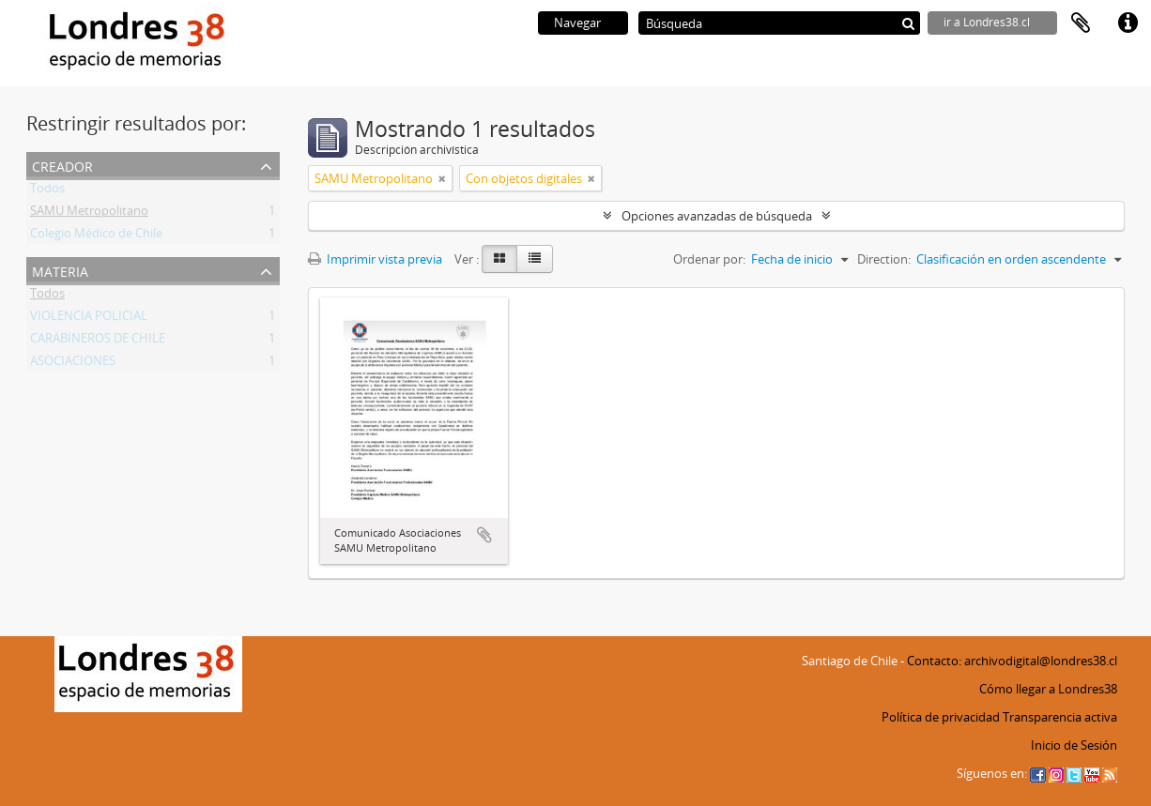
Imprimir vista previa (375, 259)
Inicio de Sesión (1074, 745)
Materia (60, 269)
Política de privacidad (941, 716)
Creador (62, 164)
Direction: (884, 259)
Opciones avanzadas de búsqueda (717, 215)
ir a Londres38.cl (987, 22)
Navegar (577, 22)
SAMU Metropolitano (89, 213)
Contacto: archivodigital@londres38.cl (1012, 660)
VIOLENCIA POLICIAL (88, 319)
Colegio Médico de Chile (96, 236)
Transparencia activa (1060, 716)
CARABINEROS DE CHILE (97, 341)
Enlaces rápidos (1127, 23)
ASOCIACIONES (72, 364)
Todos (47, 191)
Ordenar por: (709, 259)
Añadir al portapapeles (484, 534)
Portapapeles (1080, 23)
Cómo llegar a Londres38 (1048, 688)
